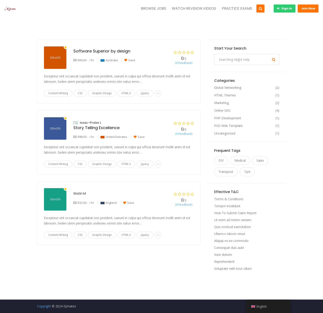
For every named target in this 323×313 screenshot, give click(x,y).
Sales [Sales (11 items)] (260, 160)
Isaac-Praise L (90, 122)
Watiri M (79, 193)
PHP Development (227, 118)
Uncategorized (224, 133)
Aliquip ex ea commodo (231, 241)
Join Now (308, 8)
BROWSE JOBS (153, 8)
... (158, 92)
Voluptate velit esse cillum (233, 268)
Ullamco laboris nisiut (229, 234)
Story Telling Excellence (96, 127)
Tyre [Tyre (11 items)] (247, 172)
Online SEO (222, 110)
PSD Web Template (228, 125)
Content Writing (58, 93)
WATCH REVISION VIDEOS (194, 8)
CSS (80, 93)
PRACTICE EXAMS (237, 8)
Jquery (145, 93)
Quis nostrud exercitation (232, 227)
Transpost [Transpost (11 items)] (225, 172)
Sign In (284, 8)
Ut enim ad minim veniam (232, 220)
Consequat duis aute (229, 248)
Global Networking (227, 87)
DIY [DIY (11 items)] (221, 160)
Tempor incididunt (227, 206)
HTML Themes (225, 95)
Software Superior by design (101, 51)
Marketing (221, 102)
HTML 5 (126, 93)
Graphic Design (102, 93)
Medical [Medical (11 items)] (240, 160)
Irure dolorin (223, 254)
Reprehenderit (224, 261)
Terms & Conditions (228, 199)
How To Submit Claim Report (235, 213)
